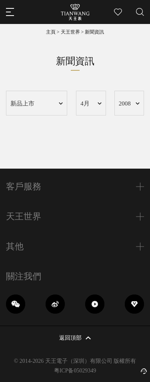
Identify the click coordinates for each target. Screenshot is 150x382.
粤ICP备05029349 (75, 371)
